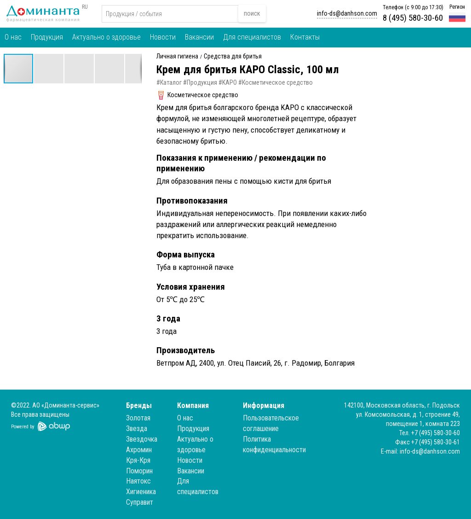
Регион (457, 7)
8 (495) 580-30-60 (413, 17)
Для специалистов (252, 37)
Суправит (139, 502)
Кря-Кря (138, 460)
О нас (13, 37)
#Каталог (169, 82)
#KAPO (227, 82)
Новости (163, 37)
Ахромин (139, 449)
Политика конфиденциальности (274, 444)
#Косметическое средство (275, 82)
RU (85, 7)
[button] (49, 68)
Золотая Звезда (138, 423)
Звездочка (141, 439)
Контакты (305, 37)
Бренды (139, 405)
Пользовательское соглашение (271, 423)
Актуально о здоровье (106, 37)
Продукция (47, 37)
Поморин (139, 471)
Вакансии (199, 37)
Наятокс (138, 481)
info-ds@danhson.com (347, 13)
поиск (252, 13)
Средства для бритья (233, 56)
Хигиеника (141, 491)
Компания (193, 405)
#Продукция (200, 82)
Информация (263, 405)
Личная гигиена (177, 56)
